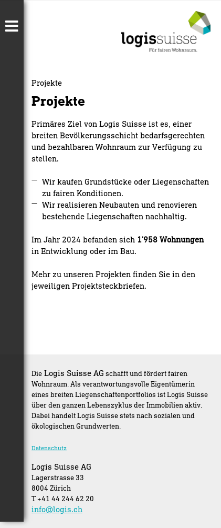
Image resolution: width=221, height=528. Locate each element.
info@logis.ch (56, 509)
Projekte (46, 82)
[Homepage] (166, 48)
